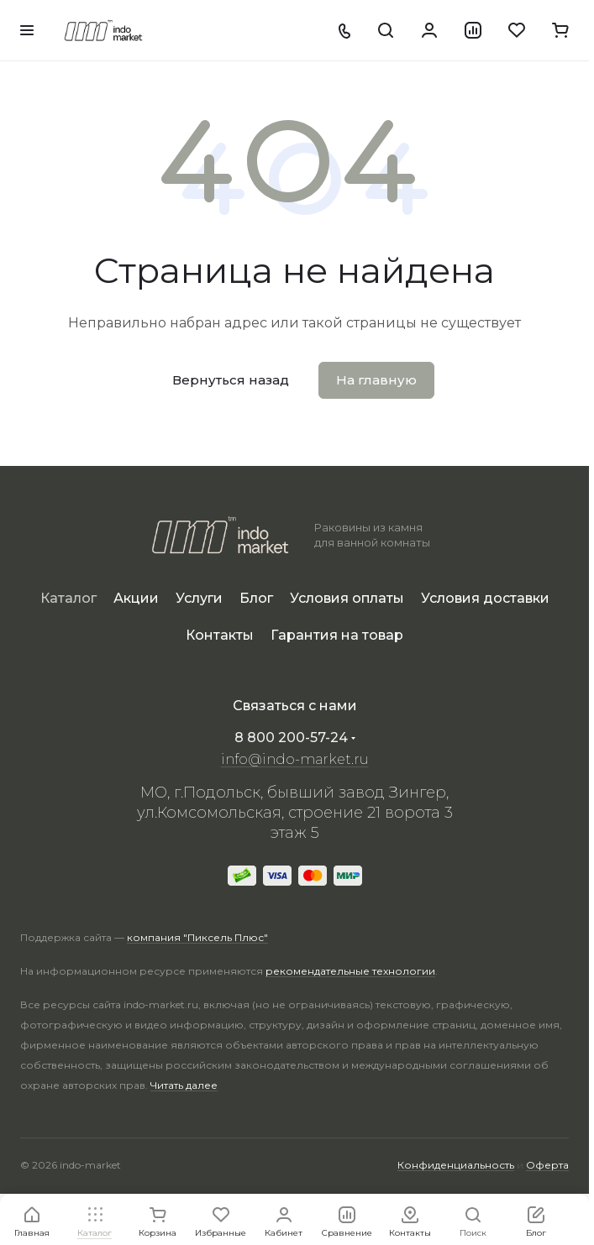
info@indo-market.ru (295, 759)
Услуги (199, 598)
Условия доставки (485, 598)
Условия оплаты (347, 598)
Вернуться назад (230, 380)
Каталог (68, 598)
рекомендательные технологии (350, 971)
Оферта (547, 1165)
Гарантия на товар (337, 635)
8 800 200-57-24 (291, 737)
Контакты (220, 635)
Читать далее (184, 1085)
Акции (136, 598)
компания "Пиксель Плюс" (197, 937)
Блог (256, 598)
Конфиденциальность (455, 1165)
